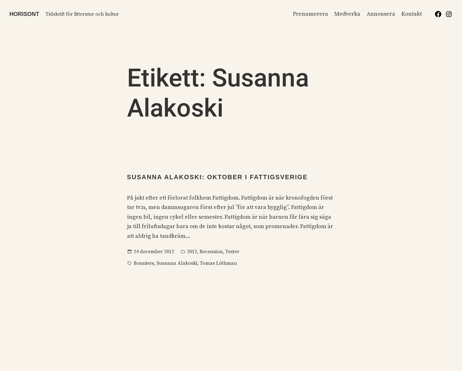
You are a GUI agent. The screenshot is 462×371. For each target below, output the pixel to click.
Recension (211, 251)
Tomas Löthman (218, 263)
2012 (192, 251)
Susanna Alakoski (177, 263)
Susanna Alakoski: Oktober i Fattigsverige (217, 177)
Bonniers (144, 263)
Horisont (24, 14)
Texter (232, 251)
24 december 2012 (154, 251)
